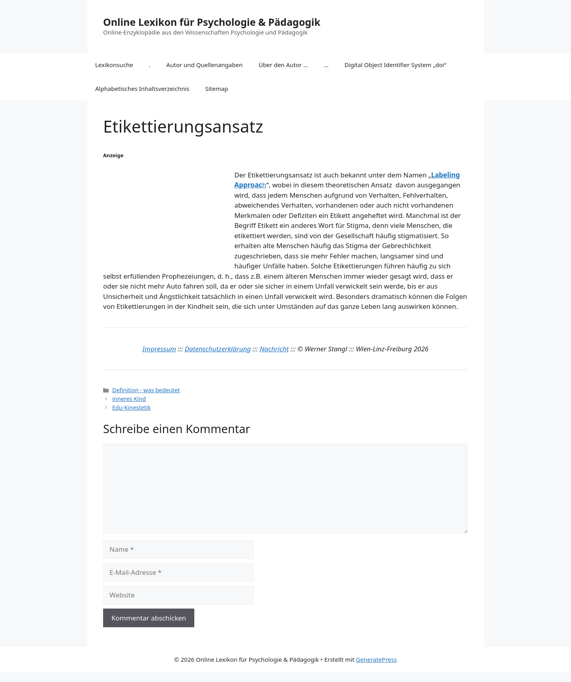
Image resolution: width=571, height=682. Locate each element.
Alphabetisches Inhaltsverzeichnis (142, 88)
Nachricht (274, 348)
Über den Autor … (283, 65)
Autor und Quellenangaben (205, 65)
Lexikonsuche (114, 65)
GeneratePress (376, 659)
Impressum (159, 348)
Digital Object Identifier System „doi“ (395, 65)
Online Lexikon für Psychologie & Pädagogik (211, 22)
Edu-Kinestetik (131, 407)
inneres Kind (129, 399)
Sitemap (216, 88)
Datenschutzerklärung (218, 348)
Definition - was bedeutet (146, 390)
